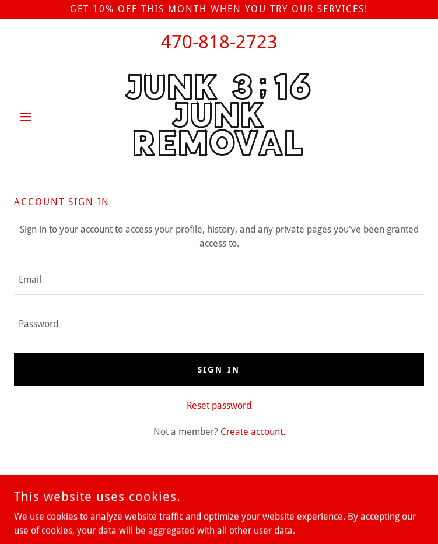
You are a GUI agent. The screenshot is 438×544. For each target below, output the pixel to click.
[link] (218, 116)
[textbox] (219, 280)
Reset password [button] (219, 405)
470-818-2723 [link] (219, 42)
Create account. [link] (252, 431)
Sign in (219, 369)
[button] (44, 116)
